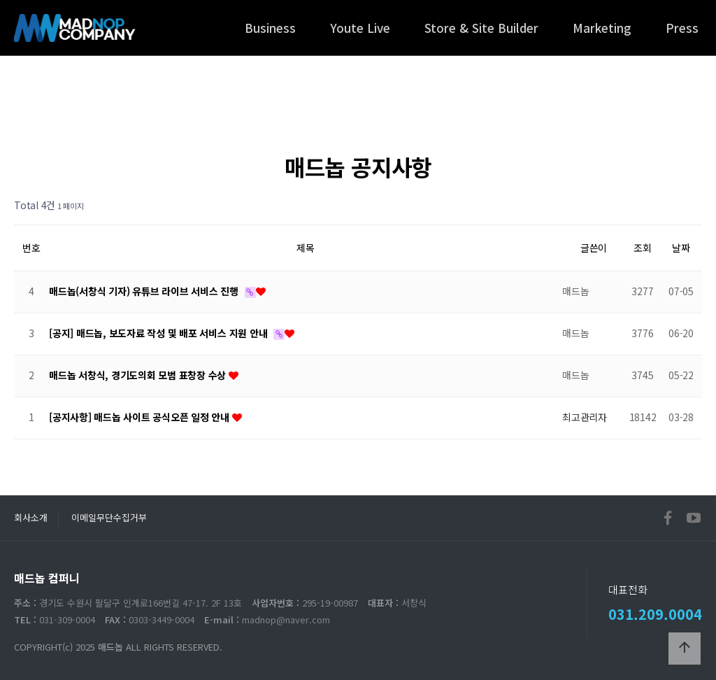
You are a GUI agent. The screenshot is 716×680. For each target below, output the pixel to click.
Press (682, 27)
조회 (642, 248)
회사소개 (31, 517)
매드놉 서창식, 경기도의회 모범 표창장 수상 (139, 375)
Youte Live (360, 27)
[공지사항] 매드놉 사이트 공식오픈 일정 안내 (140, 417)
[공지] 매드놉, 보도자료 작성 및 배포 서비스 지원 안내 (159, 333)
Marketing (602, 27)
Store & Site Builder (481, 27)
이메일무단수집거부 (109, 517)
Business (270, 27)
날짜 (681, 248)
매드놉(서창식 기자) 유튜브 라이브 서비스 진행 (145, 291)
